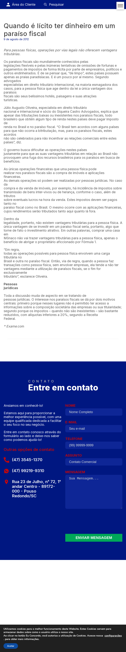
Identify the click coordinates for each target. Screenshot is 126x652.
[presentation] (94, 522)
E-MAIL (93, 427)
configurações (113, 635)
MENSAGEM (93, 491)
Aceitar (10, 646)
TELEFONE (93, 444)
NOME (93, 411)
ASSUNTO (93, 461)
